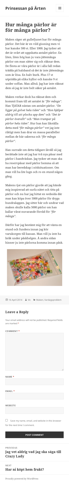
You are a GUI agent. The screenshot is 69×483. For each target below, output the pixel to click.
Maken (39, 299)
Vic (29, 299)
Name (9, 376)
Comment (12, 331)
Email (10, 391)
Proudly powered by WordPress (21, 478)
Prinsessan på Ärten (25, 8)
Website (10, 405)
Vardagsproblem (52, 299)
